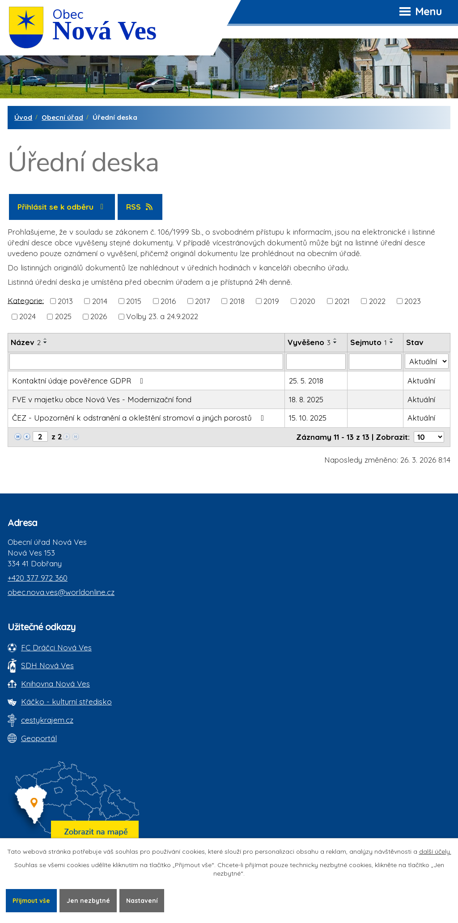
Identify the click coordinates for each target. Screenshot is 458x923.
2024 (27, 316)
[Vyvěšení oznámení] (316, 362)
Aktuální (421, 380)
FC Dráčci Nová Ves (56, 647)
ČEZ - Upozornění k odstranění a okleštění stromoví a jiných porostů (139, 417)
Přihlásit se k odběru (62, 206)
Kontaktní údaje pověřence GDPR (79, 380)
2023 (412, 301)
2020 (306, 301)
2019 (271, 301)
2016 (168, 301)
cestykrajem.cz (47, 720)
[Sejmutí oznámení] (375, 362)
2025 (63, 316)
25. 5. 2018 (306, 380)
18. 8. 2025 (306, 399)
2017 (202, 301)
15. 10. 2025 (308, 417)
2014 (99, 301)
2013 (65, 301)
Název (26, 342)
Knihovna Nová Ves (55, 683)
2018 (237, 301)
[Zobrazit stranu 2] (40, 436)
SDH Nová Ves (47, 665)
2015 (133, 301)
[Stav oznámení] (427, 361)
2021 (342, 301)
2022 (377, 301)
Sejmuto (368, 342)
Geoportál (39, 738)
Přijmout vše (32, 900)
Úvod (23, 117)
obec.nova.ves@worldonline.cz (61, 592)
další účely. (435, 851)
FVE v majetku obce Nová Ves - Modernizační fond (101, 399)
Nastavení (145, 900)
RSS (140, 206)
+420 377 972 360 (38, 577)
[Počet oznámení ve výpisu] (429, 437)
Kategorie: (26, 300)
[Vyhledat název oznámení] (146, 362)
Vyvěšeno (309, 342)
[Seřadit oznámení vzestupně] (46, 339)
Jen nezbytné (90, 900)
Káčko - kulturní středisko (66, 701)
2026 (98, 316)
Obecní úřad (62, 117)
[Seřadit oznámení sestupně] (46, 342)
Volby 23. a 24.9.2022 (162, 316)
